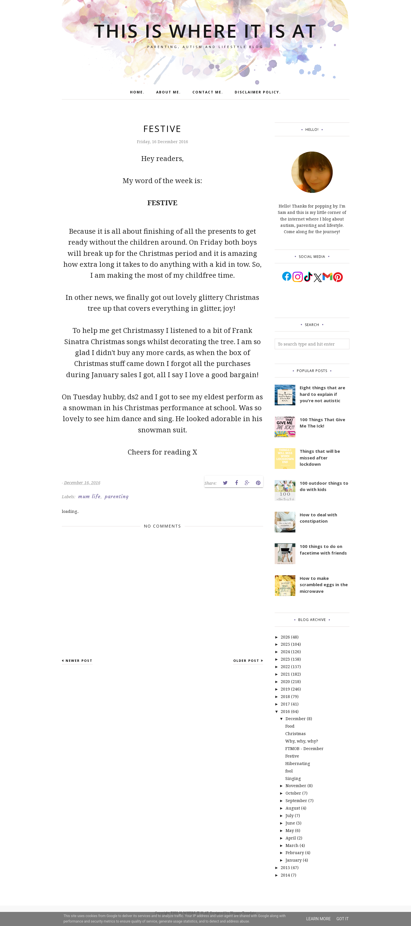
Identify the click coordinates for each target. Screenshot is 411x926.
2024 (285, 651)
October (293, 793)
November (296, 785)
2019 (285, 689)
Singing (293, 778)
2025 (285, 644)
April (291, 838)
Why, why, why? (301, 741)
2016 (285, 711)
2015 (285, 867)
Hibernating (297, 763)
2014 (285, 875)
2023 (285, 659)
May (290, 830)
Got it (343, 919)
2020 (285, 681)
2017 (285, 704)
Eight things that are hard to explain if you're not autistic (322, 394)
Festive (292, 756)
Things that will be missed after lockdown (320, 457)
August (293, 808)
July (290, 815)
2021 (285, 674)
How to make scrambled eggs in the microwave (324, 584)
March (292, 845)
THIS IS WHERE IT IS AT (205, 28)
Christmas (295, 733)
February (295, 852)
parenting (117, 496)
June (290, 823)
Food (290, 726)
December (296, 718)
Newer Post (79, 660)
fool (289, 771)
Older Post (246, 660)
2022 (285, 666)
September (296, 800)
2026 (285, 637)
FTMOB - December (304, 748)
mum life (89, 496)
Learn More (318, 919)
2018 (285, 696)
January (294, 860)
